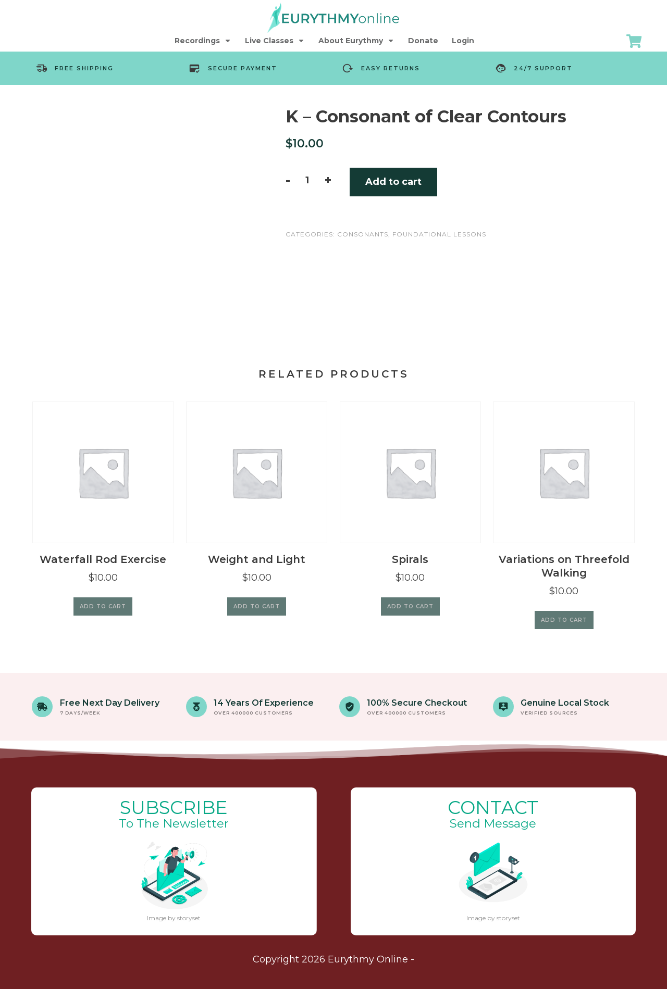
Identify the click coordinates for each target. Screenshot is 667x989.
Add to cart (393, 181)
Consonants (362, 234)
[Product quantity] (307, 180)
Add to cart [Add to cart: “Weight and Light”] (256, 606)
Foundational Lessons (439, 234)
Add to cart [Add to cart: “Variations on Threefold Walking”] (564, 620)
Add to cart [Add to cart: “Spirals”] (410, 606)
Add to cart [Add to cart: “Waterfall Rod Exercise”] (103, 606)
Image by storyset (174, 918)
